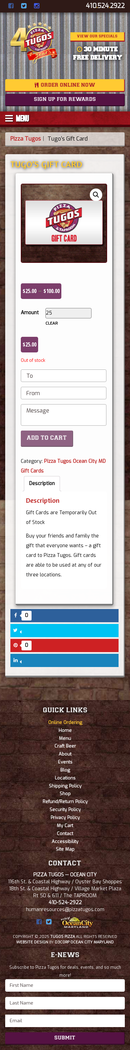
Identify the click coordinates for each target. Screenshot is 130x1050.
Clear (51, 323)
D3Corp (62, 942)
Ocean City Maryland (92, 942)
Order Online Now (68, 85)
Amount (30, 312)
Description (42, 483)
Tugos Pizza (62, 936)
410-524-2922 (65, 902)
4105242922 (105, 6)
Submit (65, 1038)
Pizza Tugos (25, 138)
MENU (17, 118)
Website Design (32, 942)
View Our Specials (97, 36)
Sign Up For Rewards (65, 99)
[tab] (42, 483)
